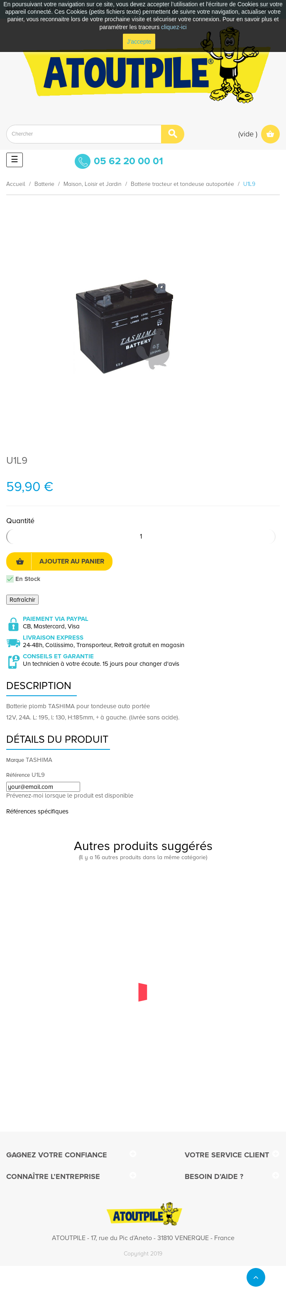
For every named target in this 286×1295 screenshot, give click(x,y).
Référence (18, 775)
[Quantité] (141, 536)
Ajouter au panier (60, 561)
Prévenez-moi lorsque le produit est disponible (69, 795)
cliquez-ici (173, 27)
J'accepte (139, 41)
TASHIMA (39, 760)
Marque (15, 760)
